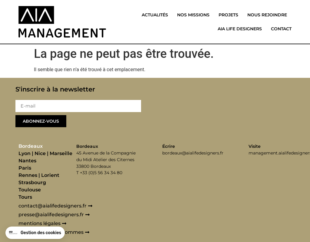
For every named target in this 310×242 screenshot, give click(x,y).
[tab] (45, 146)
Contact (281, 28)
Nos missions (193, 15)
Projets (228, 15)
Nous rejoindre (267, 15)
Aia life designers (240, 28)
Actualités (155, 15)
